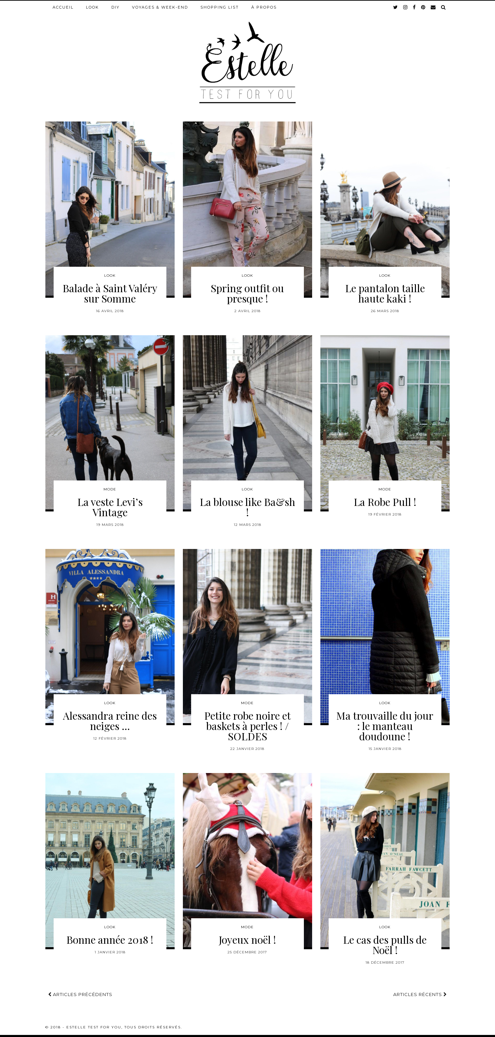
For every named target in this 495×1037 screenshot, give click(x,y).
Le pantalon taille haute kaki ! (385, 293)
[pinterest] (423, 7)
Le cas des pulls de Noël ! (385, 945)
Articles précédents (80, 994)
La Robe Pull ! (385, 502)
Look (92, 7)
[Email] (433, 7)
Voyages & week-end (160, 7)
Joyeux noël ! (247, 939)
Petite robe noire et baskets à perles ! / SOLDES (247, 726)
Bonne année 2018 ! (109, 939)
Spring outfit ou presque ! (247, 293)
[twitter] (395, 7)
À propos (264, 7)
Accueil (63, 7)
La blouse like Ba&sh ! (247, 507)
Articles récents (420, 994)
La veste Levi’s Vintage (110, 507)
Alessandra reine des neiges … (110, 721)
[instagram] (405, 7)
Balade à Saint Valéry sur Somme (110, 293)
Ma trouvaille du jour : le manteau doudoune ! (384, 726)
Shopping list (219, 7)
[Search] (443, 7)
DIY (115, 7)
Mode (109, 489)
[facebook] (414, 7)
